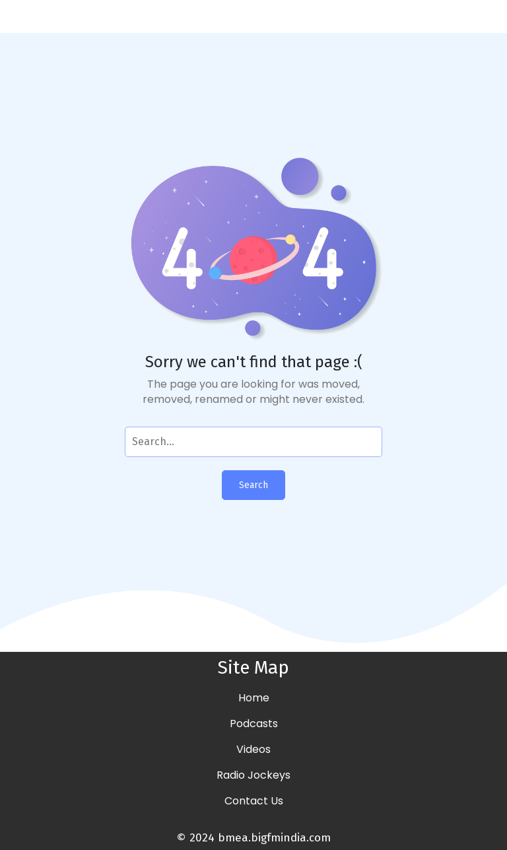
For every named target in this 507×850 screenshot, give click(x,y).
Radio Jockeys (253, 775)
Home (253, 697)
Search (253, 485)
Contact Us (253, 800)
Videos (253, 749)
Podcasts (254, 723)
